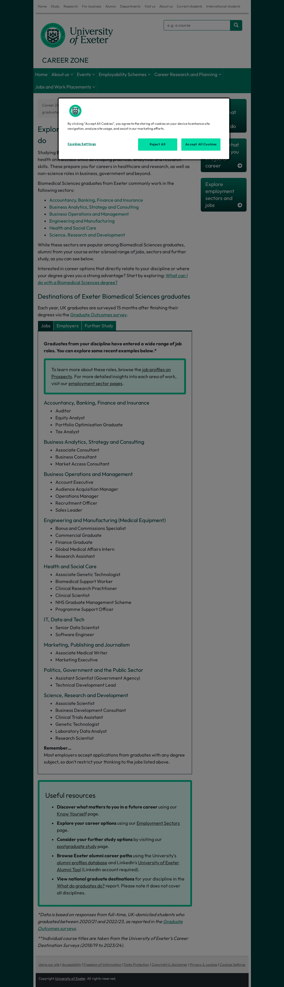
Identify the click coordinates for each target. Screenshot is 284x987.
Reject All (158, 144)
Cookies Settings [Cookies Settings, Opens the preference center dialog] (82, 144)
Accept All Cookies (201, 144)
